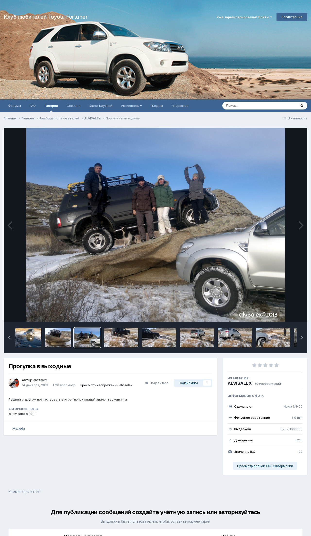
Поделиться (156, 383)
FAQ (33, 106)
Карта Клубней (100, 106)
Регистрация (292, 17)
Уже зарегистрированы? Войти (244, 17)
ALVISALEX (240, 383)
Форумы (14, 106)
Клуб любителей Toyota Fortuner (45, 17)
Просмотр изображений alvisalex (106, 385)
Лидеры (156, 106)
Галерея (51, 108)
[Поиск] (250, 105)
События (73, 106)
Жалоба (18, 428)
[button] (9, 337)
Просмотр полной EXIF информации (265, 466)
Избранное (180, 106)
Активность (131, 106)
